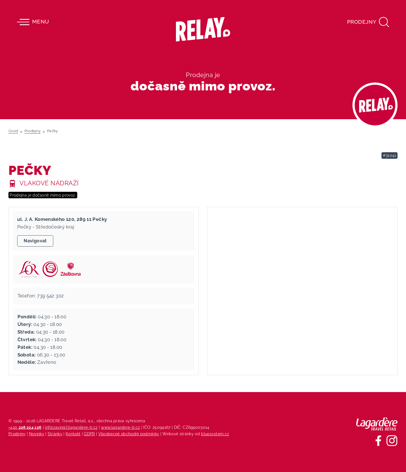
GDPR (89, 433)
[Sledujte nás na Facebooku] (378, 440)
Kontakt (73, 433)
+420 (24, 427)
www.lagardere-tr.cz (120, 427)
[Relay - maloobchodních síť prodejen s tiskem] (203, 29)
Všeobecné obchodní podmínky (128, 433)
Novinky (36, 433)
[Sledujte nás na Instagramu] (392, 440)
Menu (33, 22)
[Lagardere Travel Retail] (377, 423)
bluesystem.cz (215, 433)
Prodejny (17, 433)
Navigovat (35, 240)
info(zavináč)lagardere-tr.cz (71, 427)
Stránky (55, 433)
